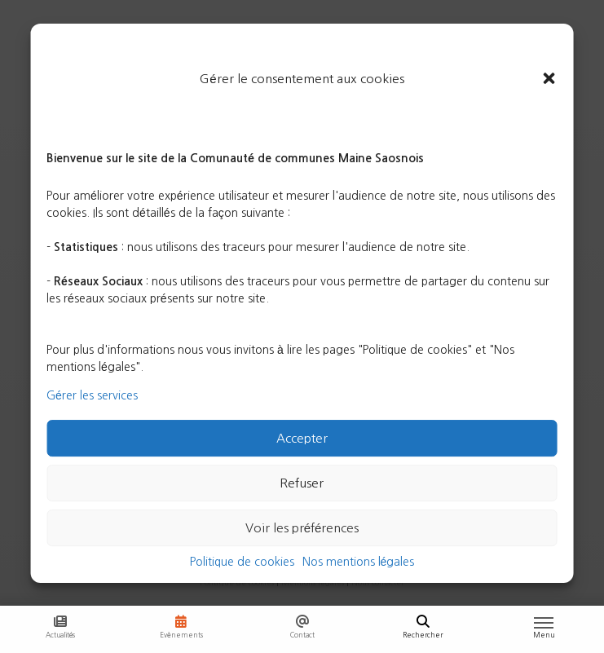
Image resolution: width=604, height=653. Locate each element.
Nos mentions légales (358, 561)
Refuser (302, 483)
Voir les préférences (302, 528)
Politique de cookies (242, 561)
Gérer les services (92, 395)
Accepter (302, 438)
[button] (549, 79)
